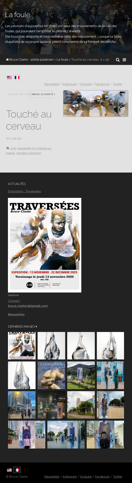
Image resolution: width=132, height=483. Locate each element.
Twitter (117, 84)
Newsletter (51, 84)
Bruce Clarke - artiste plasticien (29, 59)
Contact (14, 301)
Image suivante (42, 94)
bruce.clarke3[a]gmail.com (28, 306)
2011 (13, 148)
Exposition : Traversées (24, 191)
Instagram (70, 84)
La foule (62, 59)
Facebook (102, 84)
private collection (28, 153)
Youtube (86, 84)
